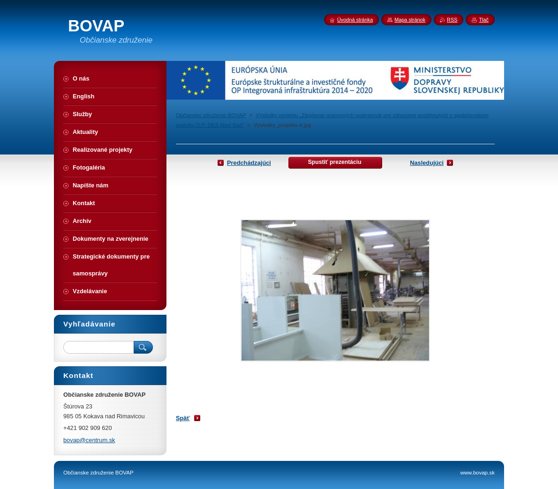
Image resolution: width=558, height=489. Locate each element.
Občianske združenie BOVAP (211, 115)
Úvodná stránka (355, 19)
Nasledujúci (427, 162)
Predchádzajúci (249, 162)
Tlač (484, 19)
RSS (452, 19)
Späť (183, 418)
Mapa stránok (409, 19)
